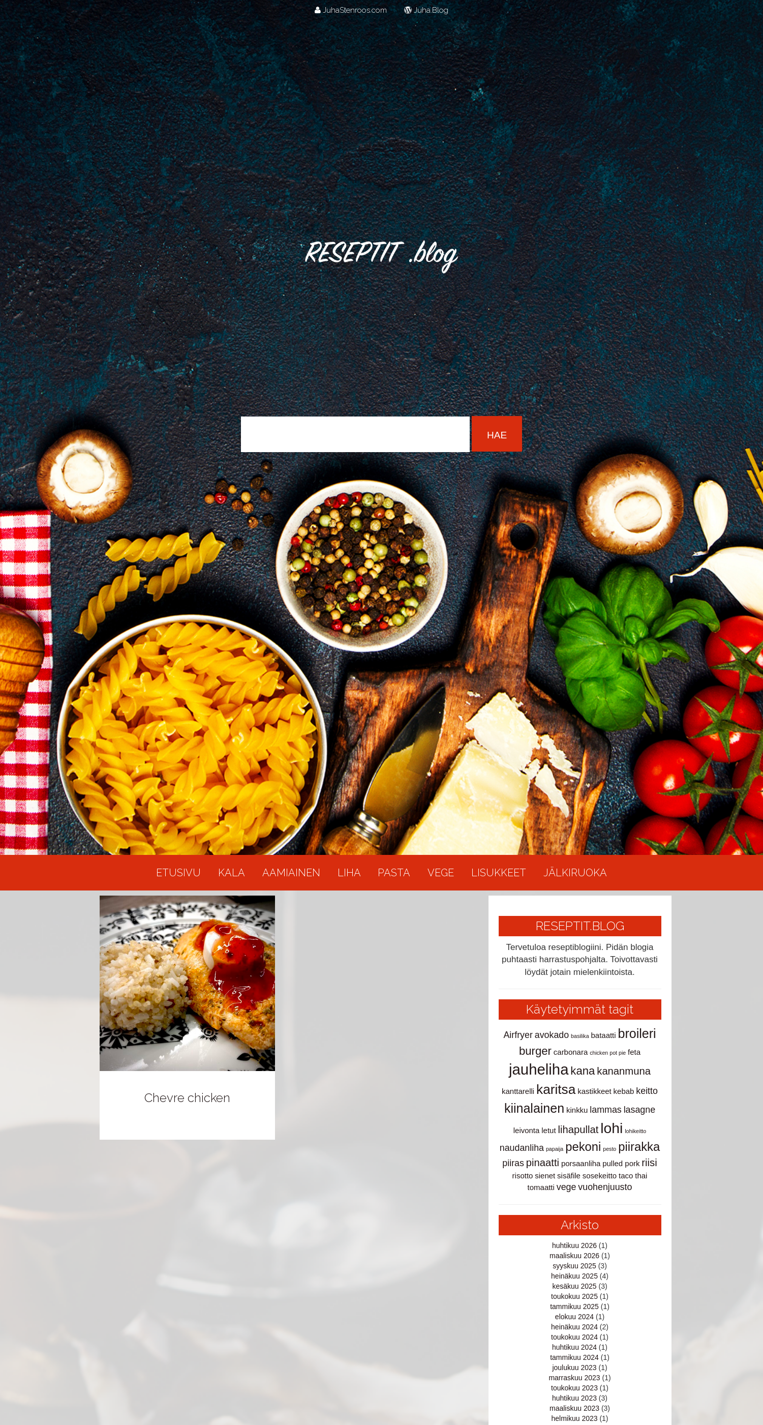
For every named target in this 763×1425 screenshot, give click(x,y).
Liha (349, 873)
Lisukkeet (498, 873)
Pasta (394, 873)
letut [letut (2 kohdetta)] (548, 1130)
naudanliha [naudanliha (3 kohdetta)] (522, 1148)
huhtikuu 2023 (574, 1398)
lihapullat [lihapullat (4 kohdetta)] (578, 1129)
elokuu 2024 (574, 1317)
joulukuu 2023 (574, 1367)
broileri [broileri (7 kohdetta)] (637, 1033)
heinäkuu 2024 (574, 1327)
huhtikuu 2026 (574, 1245)
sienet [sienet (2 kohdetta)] (545, 1175)
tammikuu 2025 (574, 1306)
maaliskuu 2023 (574, 1408)
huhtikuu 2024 (574, 1347)
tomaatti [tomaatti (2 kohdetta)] (541, 1187)
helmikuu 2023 (574, 1418)
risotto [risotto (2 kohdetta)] (522, 1175)
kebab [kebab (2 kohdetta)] (624, 1091)
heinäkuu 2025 (574, 1276)
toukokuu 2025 (574, 1296)
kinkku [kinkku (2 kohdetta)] (577, 1110)
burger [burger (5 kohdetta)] (535, 1051)
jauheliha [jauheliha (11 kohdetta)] (538, 1069)
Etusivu (178, 873)
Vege (441, 873)
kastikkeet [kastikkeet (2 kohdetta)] (594, 1091)
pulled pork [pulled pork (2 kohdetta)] (620, 1163)
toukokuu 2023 (574, 1388)
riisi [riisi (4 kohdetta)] (649, 1162)
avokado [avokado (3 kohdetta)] (552, 1035)
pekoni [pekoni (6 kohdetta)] (583, 1146)
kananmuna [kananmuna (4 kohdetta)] (624, 1071)
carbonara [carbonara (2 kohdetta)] (571, 1052)
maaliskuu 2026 (574, 1256)
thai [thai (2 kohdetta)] (641, 1175)
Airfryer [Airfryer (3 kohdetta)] (517, 1035)
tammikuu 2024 (574, 1357)
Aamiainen (291, 873)
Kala (231, 873)
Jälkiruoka (575, 873)
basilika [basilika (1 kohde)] (580, 1036)
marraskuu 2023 (574, 1378)
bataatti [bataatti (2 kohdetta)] (603, 1035)
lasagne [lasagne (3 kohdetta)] (639, 1110)
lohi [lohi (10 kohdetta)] (611, 1128)
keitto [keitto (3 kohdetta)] (647, 1091)
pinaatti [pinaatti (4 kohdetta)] (542, 1162)
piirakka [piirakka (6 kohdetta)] (639, 1146)
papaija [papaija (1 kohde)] (554, 1149)
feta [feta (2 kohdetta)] (634, 1052)
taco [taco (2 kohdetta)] (626, 1175)
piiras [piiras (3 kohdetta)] (513, 1163)
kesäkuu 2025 (574, 1286)
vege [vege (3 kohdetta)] (566, 1187)
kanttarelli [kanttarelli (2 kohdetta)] (518, 1091)
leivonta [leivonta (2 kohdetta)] (526, 1130)
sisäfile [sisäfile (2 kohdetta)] (569, 1175)
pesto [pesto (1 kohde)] (609, 1149)
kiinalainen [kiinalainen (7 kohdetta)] (534, 1108)
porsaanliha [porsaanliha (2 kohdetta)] (580, 1163)
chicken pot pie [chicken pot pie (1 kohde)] (608, 1053)
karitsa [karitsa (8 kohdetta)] (555, 1089)
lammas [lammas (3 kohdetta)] (605, 1110)
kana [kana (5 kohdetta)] (582, 1070)
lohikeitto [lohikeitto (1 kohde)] (635, 1131)
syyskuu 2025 (574, 1266)
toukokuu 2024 (574, 1337)
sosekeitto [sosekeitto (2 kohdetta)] (600, 1175)
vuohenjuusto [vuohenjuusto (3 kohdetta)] (605, 1187)
